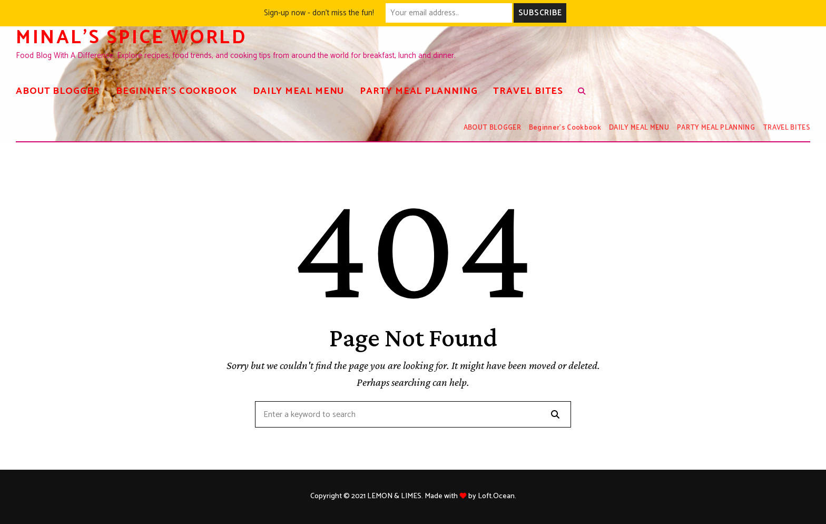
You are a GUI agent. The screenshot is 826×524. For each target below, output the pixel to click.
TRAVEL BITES (528, 91)
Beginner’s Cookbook (176, 91)
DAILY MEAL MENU (299, 91)
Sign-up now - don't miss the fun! (319, 13)
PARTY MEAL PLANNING (418, 91)
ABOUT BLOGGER (58, 91)
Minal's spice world (131, 37)
